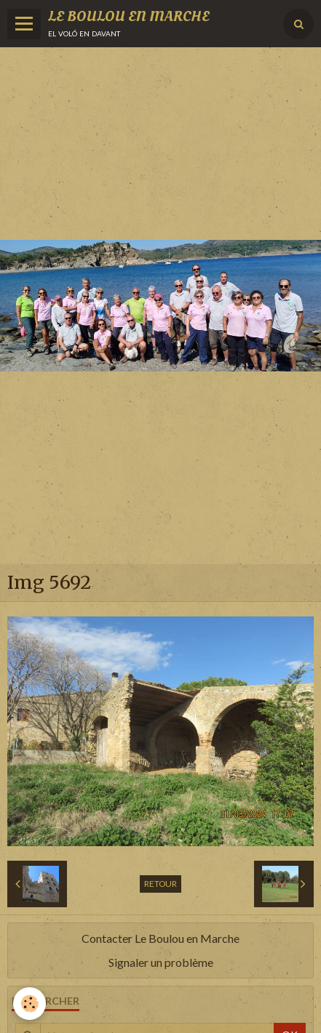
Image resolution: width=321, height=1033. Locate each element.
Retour (160, 883)
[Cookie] (29, 1003)
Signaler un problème (160, 962)
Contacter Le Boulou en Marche (160, 938)
